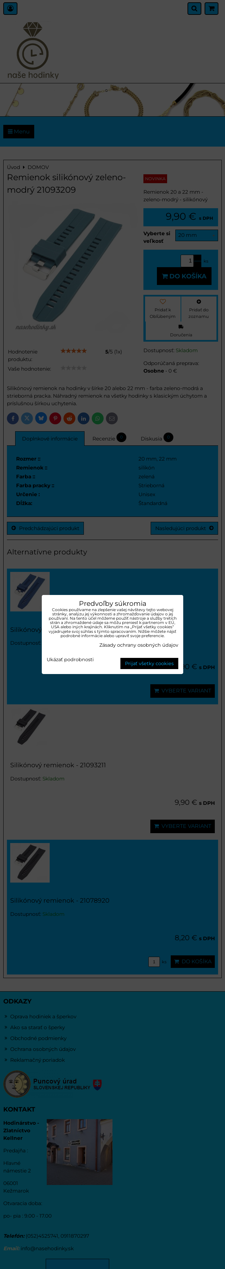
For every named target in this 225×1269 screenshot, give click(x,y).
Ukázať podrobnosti (70, 660)
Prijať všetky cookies (149, 663)
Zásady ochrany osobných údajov (138, 645)
